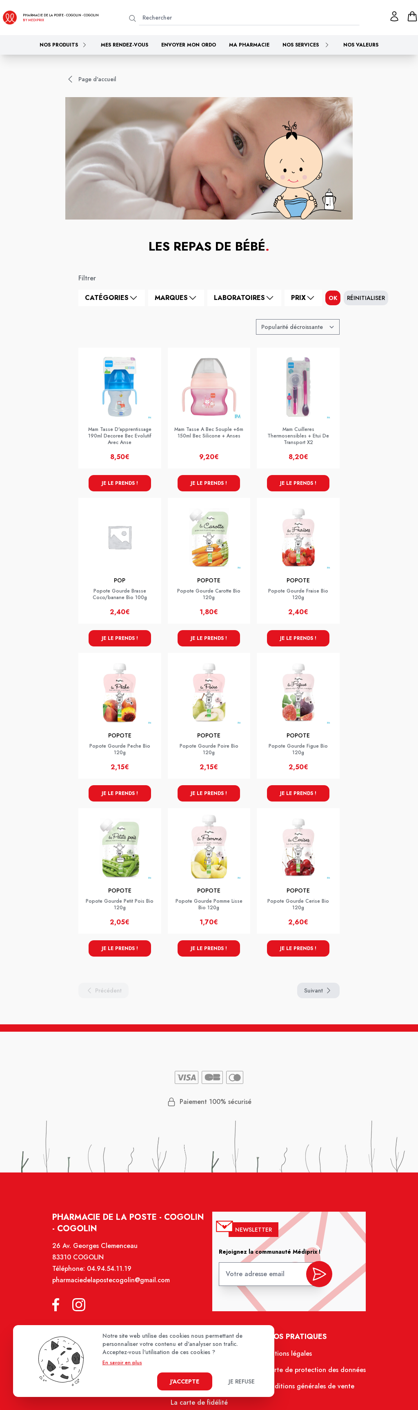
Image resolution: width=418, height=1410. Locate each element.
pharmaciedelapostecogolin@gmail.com (111, 1280)
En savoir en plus (122, 1362)
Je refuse (242, 1381)
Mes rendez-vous (124, 45)
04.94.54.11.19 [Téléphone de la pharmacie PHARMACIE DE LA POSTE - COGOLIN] (109, 1268)
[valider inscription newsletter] (319, 1274)
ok (333, 298)
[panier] (412, 16)
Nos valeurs (360, 45)
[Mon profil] (394, 16)
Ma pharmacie (249, 45)
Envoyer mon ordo (188, 45)
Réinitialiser (366, 298)
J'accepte (184, 1381)
